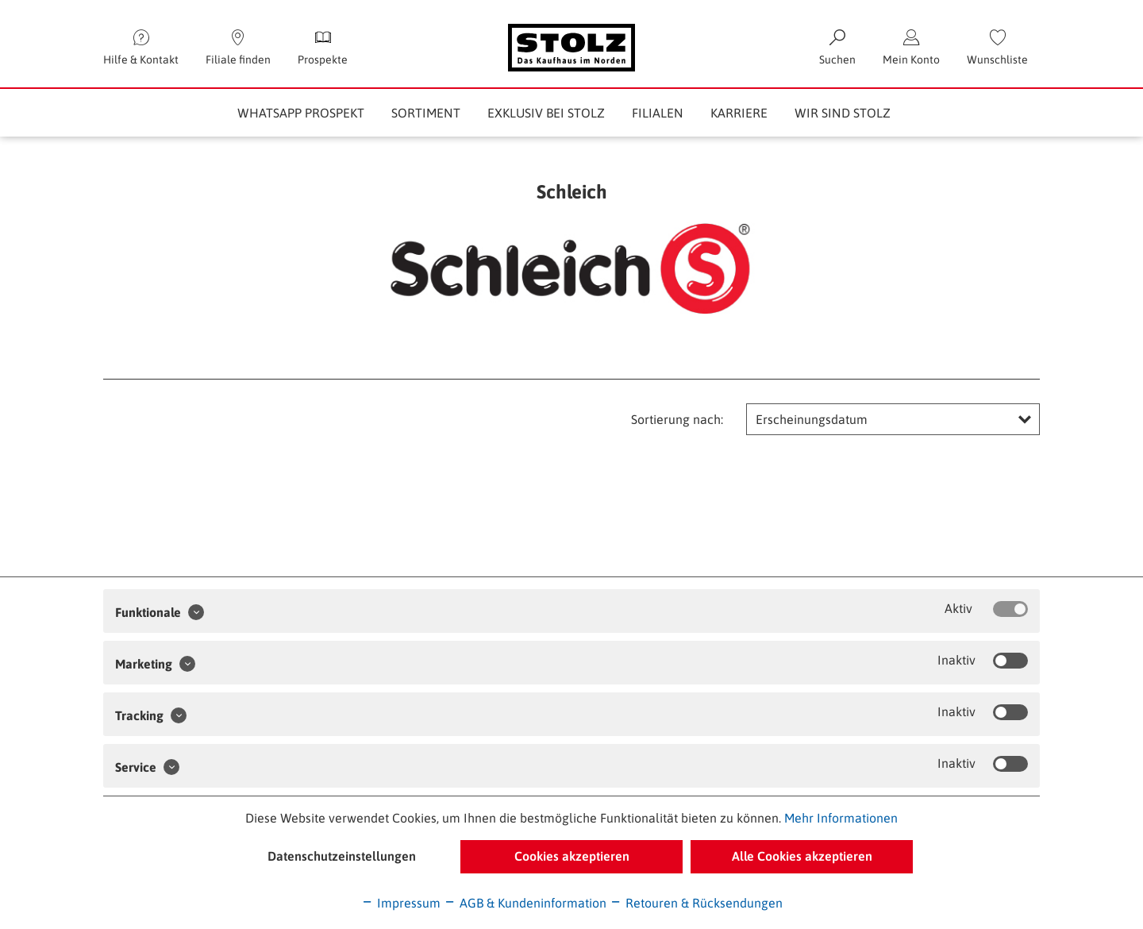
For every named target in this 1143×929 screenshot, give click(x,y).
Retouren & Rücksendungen (696, 903)
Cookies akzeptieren (571, 856)
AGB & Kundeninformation (525, 903)
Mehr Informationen (841, 818)
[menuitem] (997, 47)
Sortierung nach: (677, 419)
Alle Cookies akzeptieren (802, 856)
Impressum (401, 903)
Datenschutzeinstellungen (341, 856)
